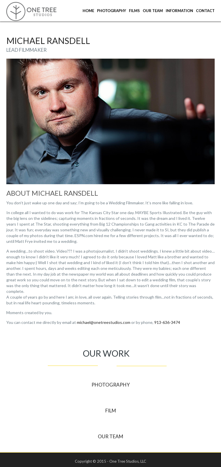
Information (179, 10)
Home (88, 10)
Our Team (153, 10)
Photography (111, 10)
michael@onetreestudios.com (103, 322)
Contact (205, 10)
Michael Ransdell (48, 40)
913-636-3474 (167, 322)
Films (134, 10)
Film (110, 411)
